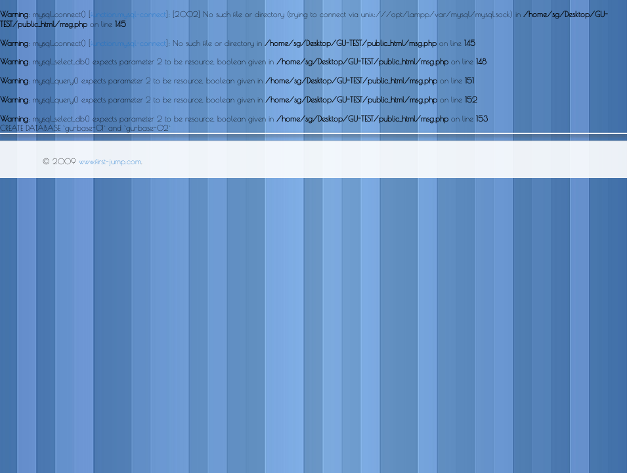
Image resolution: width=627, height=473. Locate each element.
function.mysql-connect (128, 13)
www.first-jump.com (110, 161)
